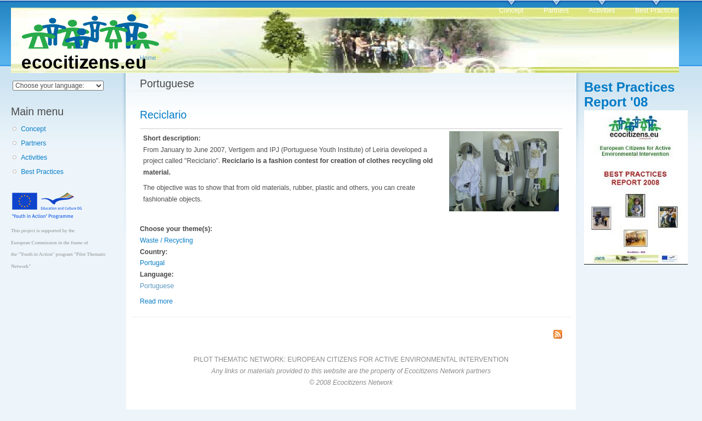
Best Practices (656, 10)
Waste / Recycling (166, 240)
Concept (511, 10)
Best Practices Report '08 (629, 94)
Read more (156, 301)
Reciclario (163, 115)
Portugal (152, 263)
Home (148, 57)
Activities (602, 10)
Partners (556, 10)
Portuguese (157, 286)
